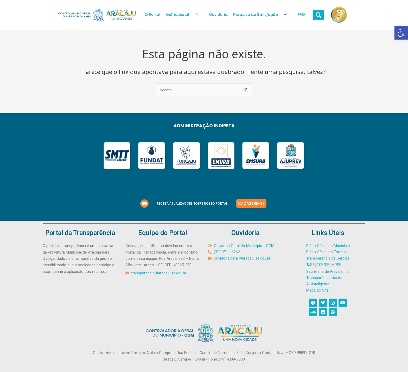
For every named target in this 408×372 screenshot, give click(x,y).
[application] (195, 15)
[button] (401, 33)
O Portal (152, 15)
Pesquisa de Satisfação (262, 15)
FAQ (301, 15)
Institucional (184, 15)
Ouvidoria (218, 15)
